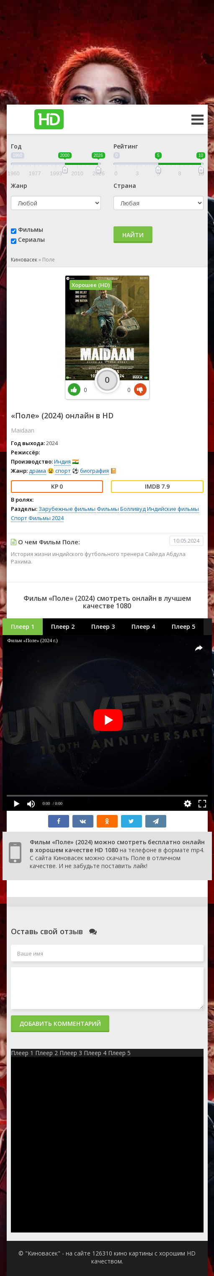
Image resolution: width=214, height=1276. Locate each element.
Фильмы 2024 (46, 518)
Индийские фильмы (173, 508)
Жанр (19, 186)
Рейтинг (125, 146)
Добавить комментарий (60, 1023)
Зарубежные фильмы (67, 508)
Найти (133, 235)
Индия (62, 461)
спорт (63, 470)
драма (37, 470)
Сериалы (31, 239)
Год (16, 146)
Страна (124, 186)
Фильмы (30, 229)
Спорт (19, 518)
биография (94, 470)
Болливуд (133, 508)
